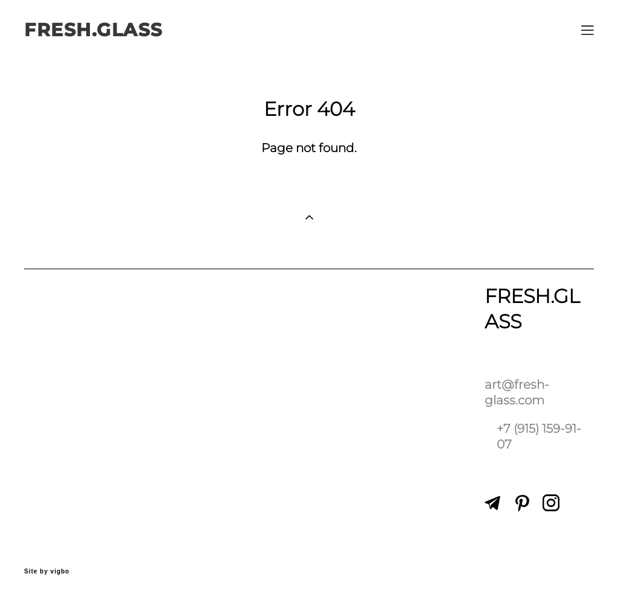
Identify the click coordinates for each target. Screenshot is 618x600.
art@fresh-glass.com (517, 392)
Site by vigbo (46, 572)
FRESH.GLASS (93, 30)
